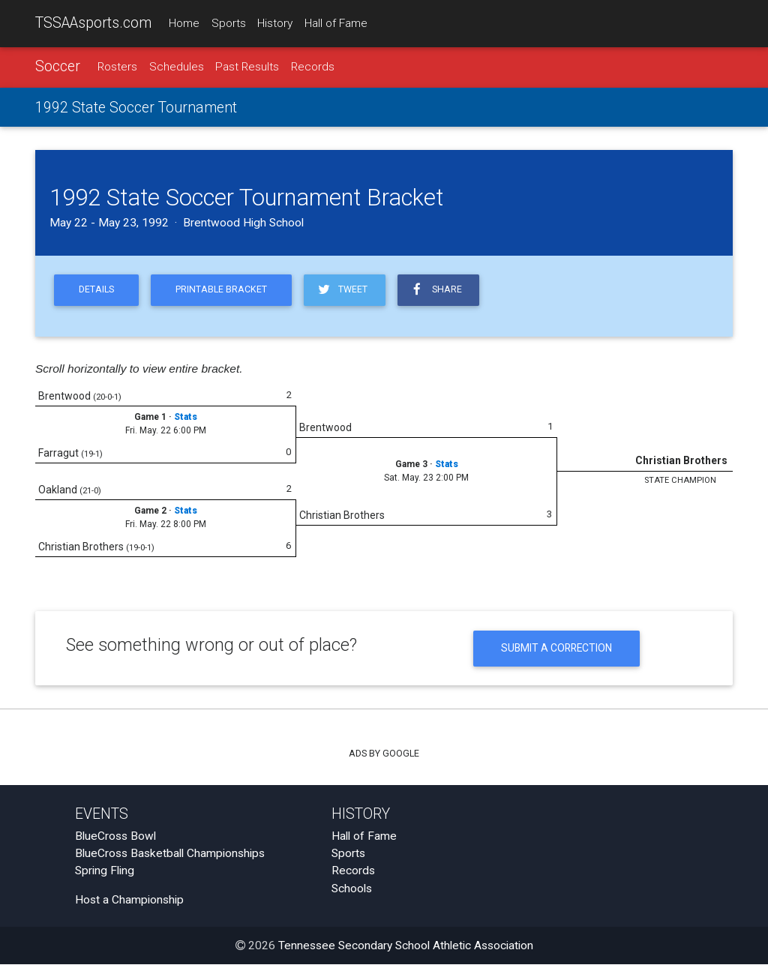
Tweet (342, 289)
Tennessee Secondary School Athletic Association (405, 946)
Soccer (57, 66)
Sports (229, 23)
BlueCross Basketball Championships (170, 854)
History (274, 23)
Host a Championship (129, 900)
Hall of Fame (336, 23)
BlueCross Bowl (115, 837)
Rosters (117, 66)
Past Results (247, 66)
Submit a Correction (557, 649)
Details (96, 290)
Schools (352, 889)
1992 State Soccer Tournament (136, 107)
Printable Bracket (221, 290)
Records (312, 66)
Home (184, 23)
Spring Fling (104, 871)
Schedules (176, 66)
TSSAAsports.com (93, 22)
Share (436, 289)
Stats (185, 417)
